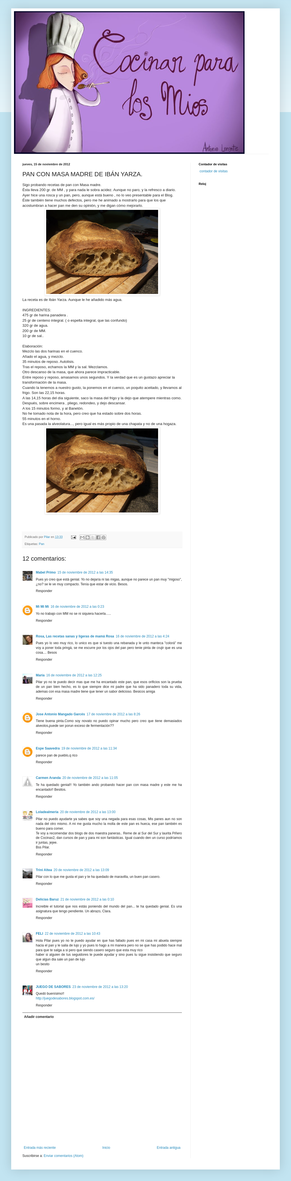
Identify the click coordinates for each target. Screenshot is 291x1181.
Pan (41, 544)
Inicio (106, 1148)
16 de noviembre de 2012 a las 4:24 (142, 636)
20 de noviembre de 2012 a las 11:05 (90, 778)
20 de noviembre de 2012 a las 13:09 (81, 870)
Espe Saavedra (48, 748)
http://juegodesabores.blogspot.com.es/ (65, 998)
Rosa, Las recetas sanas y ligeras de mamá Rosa (75, 636)
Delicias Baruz (47, 899)
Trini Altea (44, 870)
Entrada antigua (168, 1148)
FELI (39, 934)
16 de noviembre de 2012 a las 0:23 (77, 607)
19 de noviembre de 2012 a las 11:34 (89, 748)
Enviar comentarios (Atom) (63, 1156)
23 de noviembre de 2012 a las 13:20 (100, 987)
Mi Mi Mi (42, 607)
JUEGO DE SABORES (53, 987)
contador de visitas (213, 171)
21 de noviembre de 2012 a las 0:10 (87, 899)
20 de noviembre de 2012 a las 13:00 (88, 812)
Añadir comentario (39, 1017)
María (40, 675)
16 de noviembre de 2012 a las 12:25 (74, 675)
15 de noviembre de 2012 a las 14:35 (85, 572)
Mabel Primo (46, 572)
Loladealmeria (47, 812)
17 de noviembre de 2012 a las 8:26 (113, 714)
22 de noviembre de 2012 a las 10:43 (72, 934)
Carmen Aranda (48, 778)
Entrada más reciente (40, 1148)
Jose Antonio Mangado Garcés (60, 714)
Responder (44, 591)
